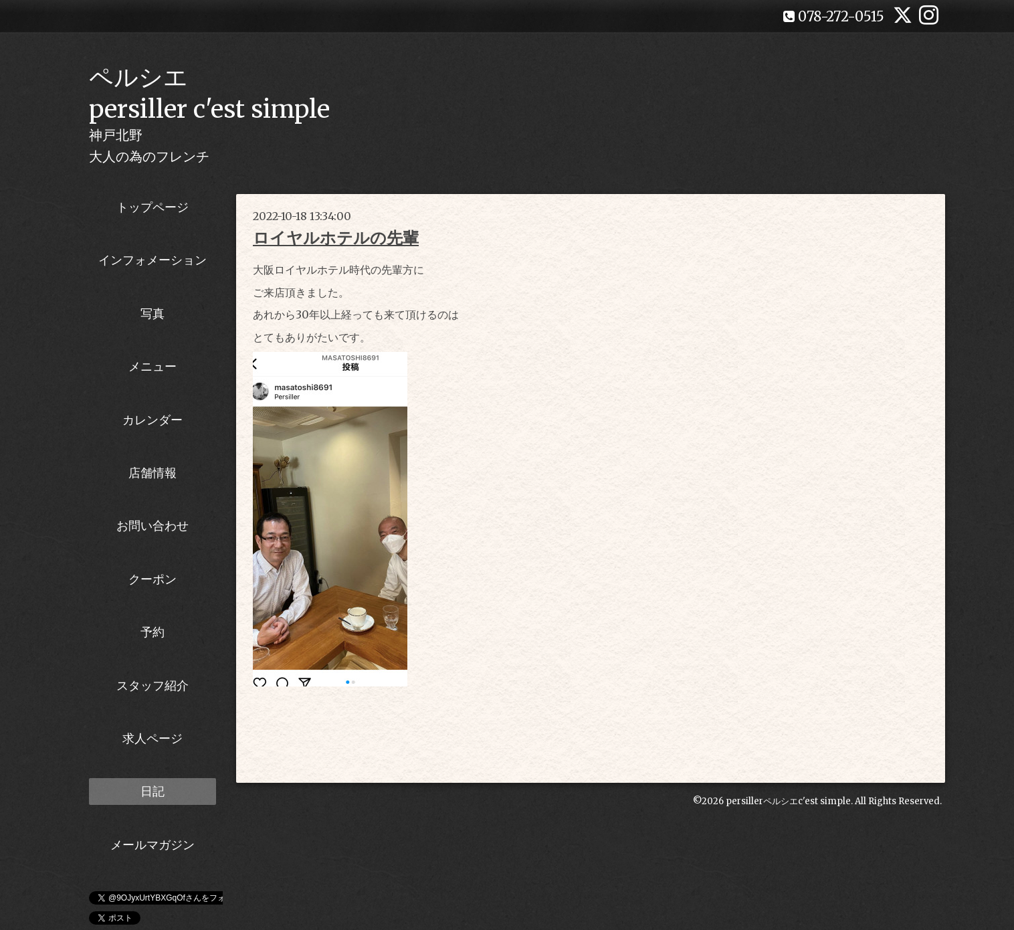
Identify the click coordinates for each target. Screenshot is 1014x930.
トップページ (152, 207)
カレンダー (152, 420)
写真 (152, 313)
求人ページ (152, 738)
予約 (152, 632)
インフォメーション (152, 260)
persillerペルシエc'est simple (788, 801)
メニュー (152, 366)
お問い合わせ (152, 525)
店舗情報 (152, 472)
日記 (152, 791)
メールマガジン (152, 844)
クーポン (152, 579)
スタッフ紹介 (152, 685)
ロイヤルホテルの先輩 (336, 237)
